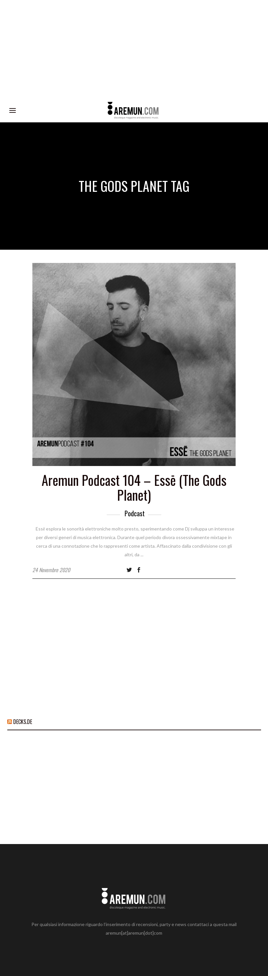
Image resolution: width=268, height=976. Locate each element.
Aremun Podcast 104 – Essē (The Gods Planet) (134, 487)
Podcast (135, 513)
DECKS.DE (22, 722)
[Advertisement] (134, 49)
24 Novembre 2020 (51, 570)
